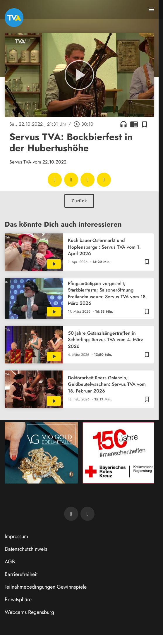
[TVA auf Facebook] (71, 514)
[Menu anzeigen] (151, 9)
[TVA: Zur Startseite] (14, 17)
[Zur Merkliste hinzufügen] (144, 124)
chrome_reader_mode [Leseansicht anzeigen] (134, 124)
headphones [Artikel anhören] (123, 124)
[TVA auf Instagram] (87, 514)
